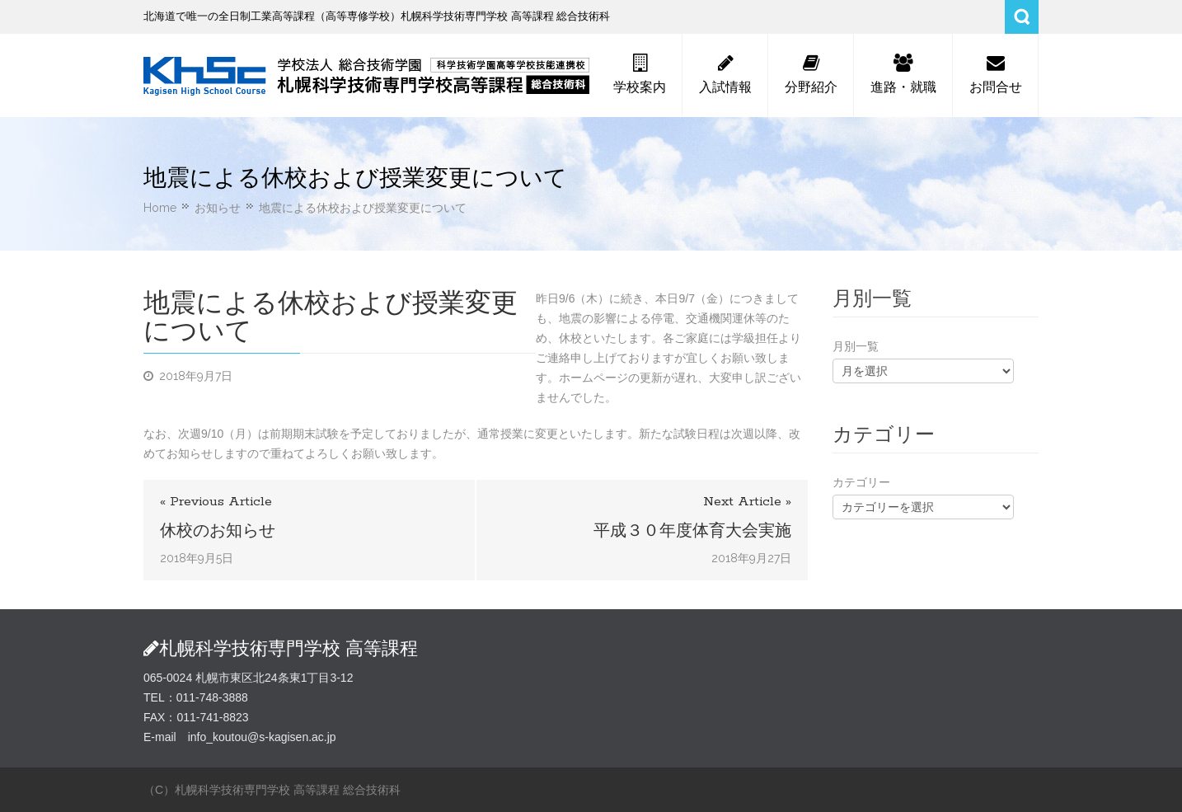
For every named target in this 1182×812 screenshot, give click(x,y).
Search (1022, 17)
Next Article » (747, 501)
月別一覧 (856, 346)
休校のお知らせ (217, 530)
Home (159, 207)
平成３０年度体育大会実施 (692, 530)
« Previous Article (216, 501)
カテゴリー (861, 482)
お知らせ (218, 207)
